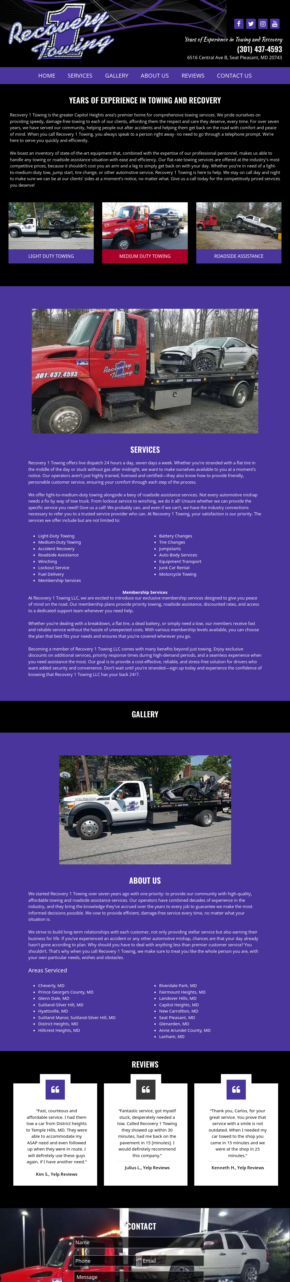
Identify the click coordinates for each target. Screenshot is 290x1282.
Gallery (116, 75)
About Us (155, 75)
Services (80, 75)
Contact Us (234, 75)
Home (46, 75)
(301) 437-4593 (259, 48)
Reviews (193, 75)
